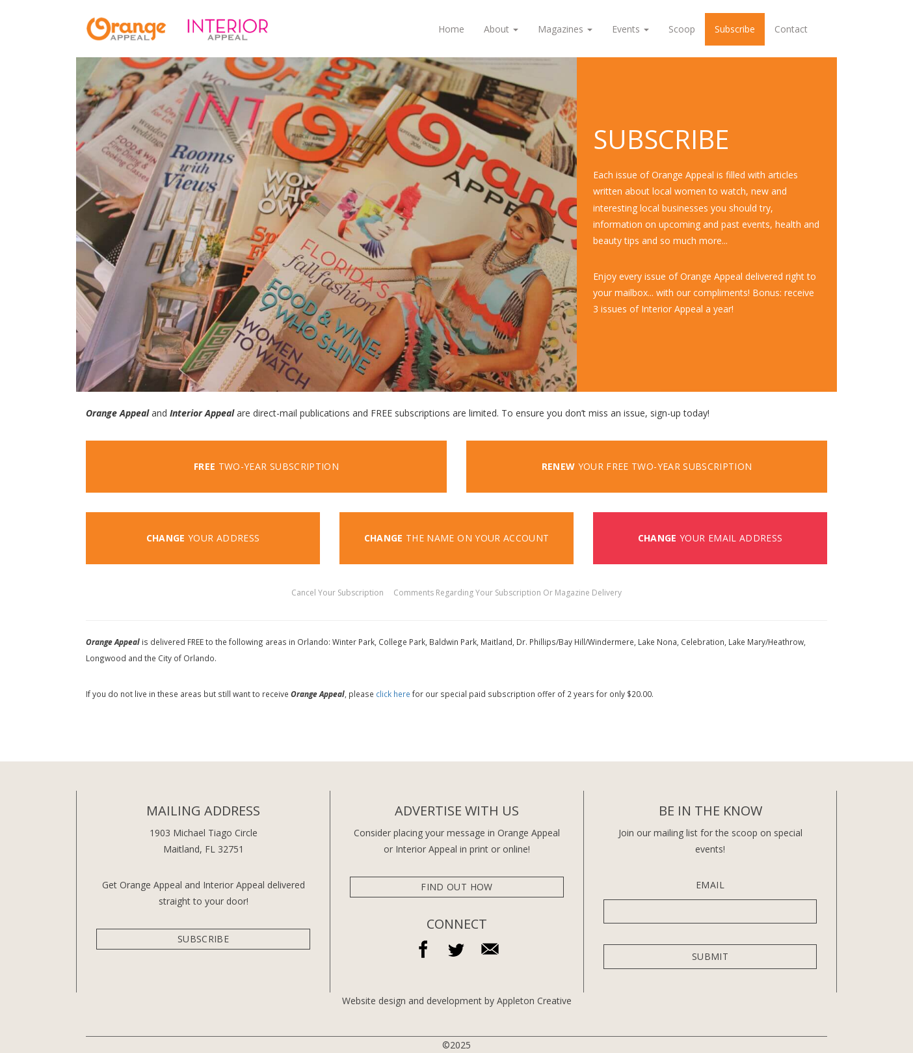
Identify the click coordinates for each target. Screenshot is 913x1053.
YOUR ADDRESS (203, 538)
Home (451, 29)
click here (393, 694)
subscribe (203, 939)
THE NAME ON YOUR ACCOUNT (456, 538)
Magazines (565, 29)
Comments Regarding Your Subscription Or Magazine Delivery (507, 592)
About (501, 29)
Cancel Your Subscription (338, 592)
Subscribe (735, 29)
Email (710, 885)
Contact (791, 29)
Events (630, 29)
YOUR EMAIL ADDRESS (710, 538)
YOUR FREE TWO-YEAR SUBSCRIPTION (647, 466)
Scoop (681, 29)
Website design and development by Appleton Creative (457, 1000)
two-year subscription (266, 466)
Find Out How (456, 887)
